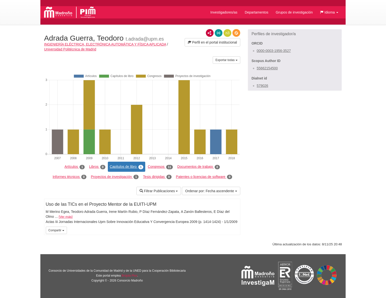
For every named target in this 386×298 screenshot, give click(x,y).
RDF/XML (210, 33)
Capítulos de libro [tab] (127, 167)
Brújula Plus (129, 275)
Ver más (66, 217)
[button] (329, 12)
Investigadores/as (224, 12)
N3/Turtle (227, 33)
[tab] (295, 34)
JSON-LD (219, 33)
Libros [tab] (97, 167)
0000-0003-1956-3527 (274, 51)
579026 (262, 86)
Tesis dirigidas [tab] (157, 177)
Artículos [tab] (74, 167)
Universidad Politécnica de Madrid (70, 49)
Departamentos (256, 12)
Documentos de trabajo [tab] (198, 167)
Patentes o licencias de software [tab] (204, 177)
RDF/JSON (236, 33)
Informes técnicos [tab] (69, 177)
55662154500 (267, 68)
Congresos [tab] (160, 167)
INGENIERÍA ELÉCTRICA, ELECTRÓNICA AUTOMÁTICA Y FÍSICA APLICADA (105, 44)
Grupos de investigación (294, 12)
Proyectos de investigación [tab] (115, 177)
